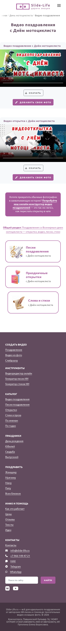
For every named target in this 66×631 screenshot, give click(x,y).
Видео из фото (13, 355)
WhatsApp (15, 571)
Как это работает (14, 508)
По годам (10, 425)
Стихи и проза (13, 415)
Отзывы (10, 519)
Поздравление (13, 349)
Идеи (8, 529)
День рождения (14, 440)
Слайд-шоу (11, 360)
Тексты (9, 524)
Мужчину (10, 477)
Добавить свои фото (32, 102)
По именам (11, 420)
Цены (8, 513)
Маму (8, 482)
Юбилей (10, 446)
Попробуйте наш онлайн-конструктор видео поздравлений (35, 204)
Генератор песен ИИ (16, 378)
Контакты (10, 545)
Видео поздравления (17, 399)
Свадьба (10, 451)
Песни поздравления (17, 404)
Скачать (35, 92)
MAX (13, 561)
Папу (8, 488)
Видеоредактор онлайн (18, 373)
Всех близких (13, 493)
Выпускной (11, 456)
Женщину (11, 472)
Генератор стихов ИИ (17, 383)
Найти (48, 580)
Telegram (15, 566)
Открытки (11, 409)
